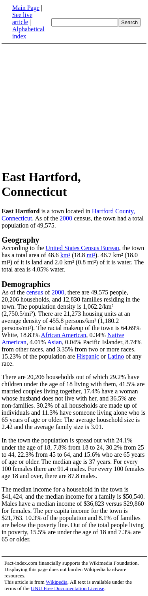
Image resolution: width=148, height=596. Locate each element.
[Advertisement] (68, 106)
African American (63, 335)
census (34, 292)
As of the (14, 292)
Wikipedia (56, 582)
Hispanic (88, 356)
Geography (20, 239)
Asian (54, 342)
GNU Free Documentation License (67, 588)
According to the (24, 248)
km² (65, 255)
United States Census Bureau (82, 248)
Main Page (25, 7)
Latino (115, 356)
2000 (66, 218)
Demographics (26, 284)
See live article (22, 18)
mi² (90, 255)
